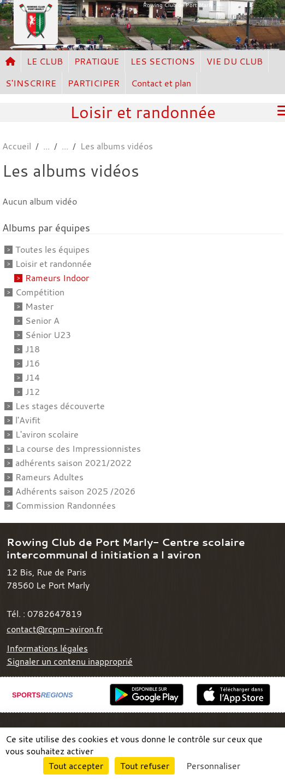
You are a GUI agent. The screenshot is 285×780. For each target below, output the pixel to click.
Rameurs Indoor (57, 278)
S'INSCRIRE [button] (30, 83)
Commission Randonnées (65, 505)
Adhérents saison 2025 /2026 (75, 491)
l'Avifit (27, 420)
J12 (32, 392)
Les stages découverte (60, 406)
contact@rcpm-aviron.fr (55, 629)
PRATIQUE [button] (96, 61)
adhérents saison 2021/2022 (73, 463)
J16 (32, 363)
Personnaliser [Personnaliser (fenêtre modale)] (213, 766)
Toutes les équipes (52, 249)
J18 (32, 349)
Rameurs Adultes (49, 477)
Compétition (39, 292)
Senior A (42, 321)
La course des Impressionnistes (78, 449)
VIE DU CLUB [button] (234, 61)
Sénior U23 (48, 335)
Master (39, 306)
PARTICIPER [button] (94, 83)
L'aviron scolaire (47, 434)
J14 (32, 377)
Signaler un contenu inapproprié (70, 661)
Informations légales (47, 648)
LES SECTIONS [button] (162, 61)
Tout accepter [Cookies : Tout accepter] (76, 766)
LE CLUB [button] (45, 61)
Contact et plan (161, 83)
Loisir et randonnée (53, 264)
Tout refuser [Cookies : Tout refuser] (144, 766)
